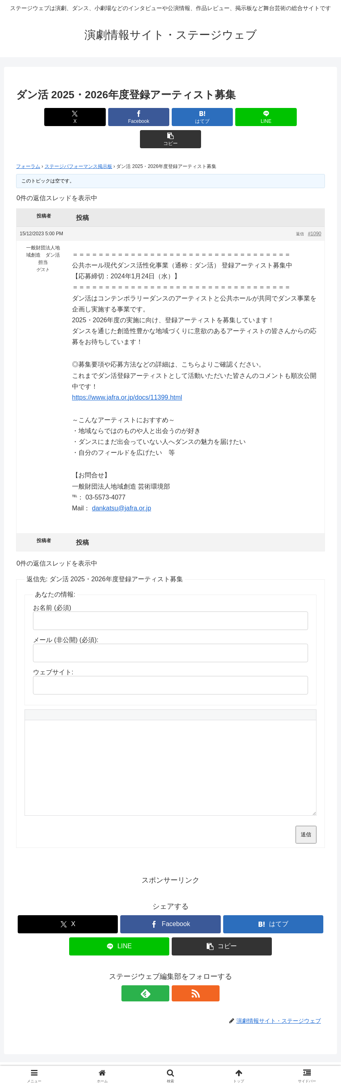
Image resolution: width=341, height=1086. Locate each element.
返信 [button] (300, 211)
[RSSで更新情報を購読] (180, 971)
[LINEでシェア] (222, 117)
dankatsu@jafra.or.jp (121, 486)
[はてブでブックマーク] (170, 117)
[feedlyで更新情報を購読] (161, 971)
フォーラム (28, 144)
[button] (274, 117)
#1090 (314, 211)
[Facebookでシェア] (119, 117)
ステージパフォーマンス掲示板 (78, 144)
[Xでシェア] (67, 117)
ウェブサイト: (53, 650)
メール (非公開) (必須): (66, 617)
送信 (306, 812)
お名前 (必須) (52, 585)
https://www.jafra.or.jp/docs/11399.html (127, 375)
